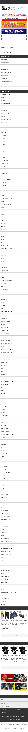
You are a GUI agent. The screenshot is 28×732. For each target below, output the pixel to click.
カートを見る (17, 709)
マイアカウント (3, 709)
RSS (17, 719)
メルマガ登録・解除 (11, 719)
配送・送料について (16, 716)
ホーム (3, 716)
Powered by (14, 728)
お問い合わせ (3, 712)
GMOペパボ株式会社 (20, 724)
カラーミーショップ (4, 724)
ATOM (19, 719)
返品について (23, 716)
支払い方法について (8, 716)
